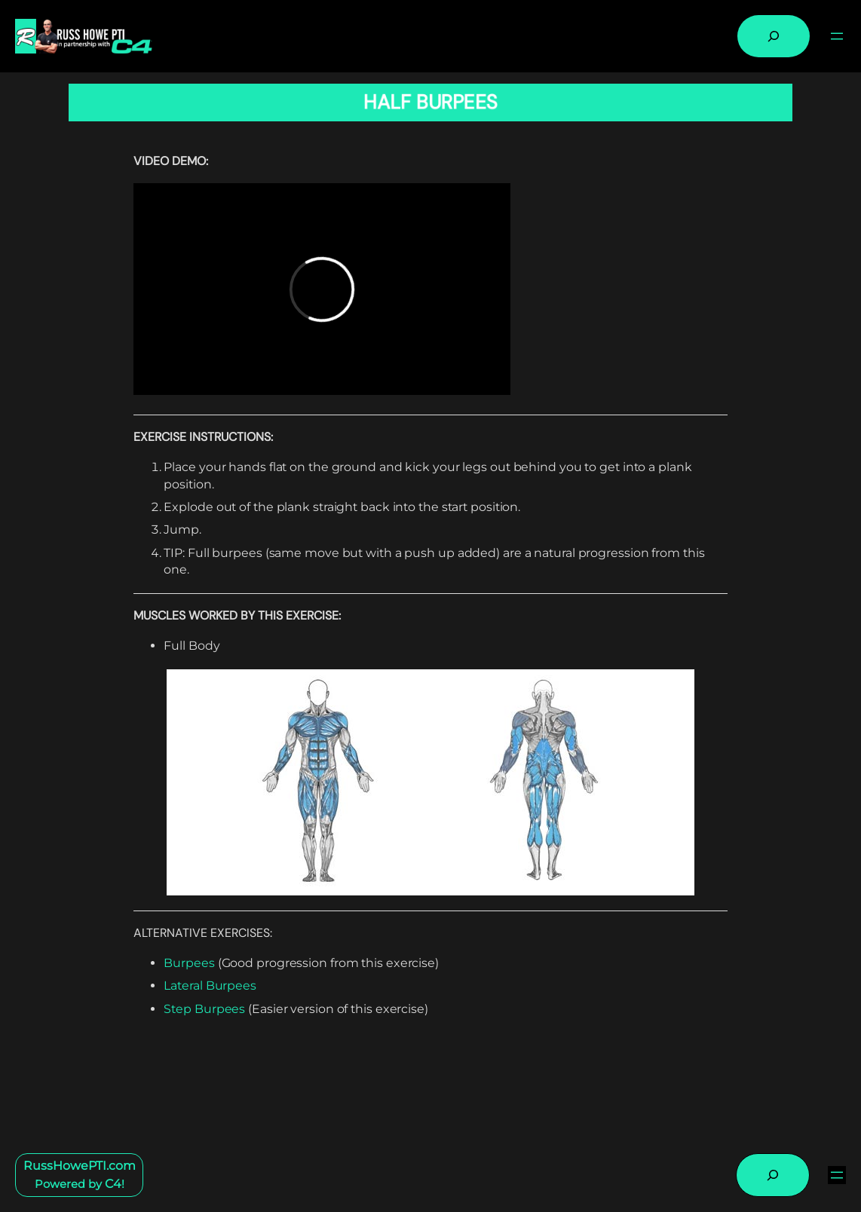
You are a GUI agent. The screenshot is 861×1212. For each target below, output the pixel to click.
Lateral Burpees (210, 985)
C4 (113, 1184)
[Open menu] (837, 36)
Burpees (189, 963)
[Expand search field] (773, 36)
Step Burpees (204, 1009)
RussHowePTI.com (79, 1165)
